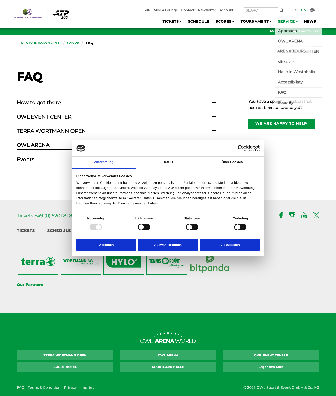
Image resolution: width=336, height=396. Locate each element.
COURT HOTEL (65, 367)
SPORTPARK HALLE (168, 367)
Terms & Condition (44, 388)
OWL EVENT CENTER (271, 355)
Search (289, 4)
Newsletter (223, 4)
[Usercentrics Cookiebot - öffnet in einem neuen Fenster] (241, 148)
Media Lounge (186, 4)
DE (301, 4)
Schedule (205, 15)
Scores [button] (229, 15)
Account (240, 4)
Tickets (26, 230)
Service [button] (288, 15)
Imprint (87, 388)
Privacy (70, 388)
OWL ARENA (168, 355)
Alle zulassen (229, 245)
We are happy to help (282, 124)
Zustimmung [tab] (104, 162)
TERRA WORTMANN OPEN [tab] (51, 131)
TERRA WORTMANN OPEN (40, 43)
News (310, 15)
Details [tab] (168, 162)
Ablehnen (106, 245)
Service (76, 43)
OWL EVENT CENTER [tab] (44, 117)
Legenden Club (270, 367)
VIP (169, 4)
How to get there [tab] (39, 102)
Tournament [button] (258, 15)
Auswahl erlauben (168, 245)
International (316, 4)
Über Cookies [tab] (232, 162)
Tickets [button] (178, 15)
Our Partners (30, 284)
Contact (206, 4)
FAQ (20, 388)
